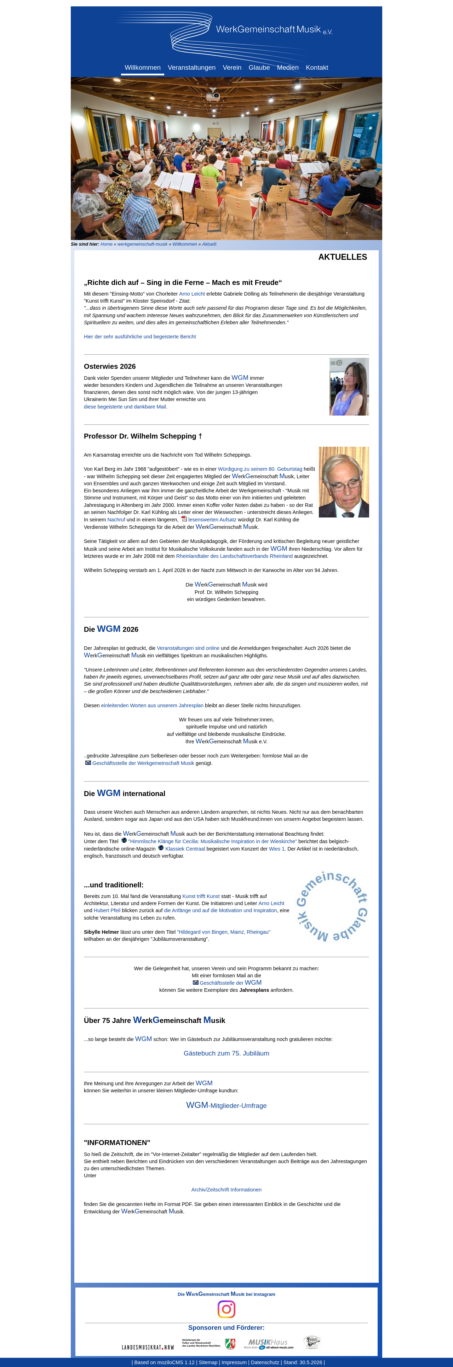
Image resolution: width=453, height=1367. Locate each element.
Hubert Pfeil (107, 910)
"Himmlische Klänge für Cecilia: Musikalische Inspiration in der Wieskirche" (212, 841)
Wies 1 (277, 849)
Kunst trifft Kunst (200, 896)
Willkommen (184, 244)
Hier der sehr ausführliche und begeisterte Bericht (140, 336)
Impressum (234, 1362)
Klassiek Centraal (185, 849)
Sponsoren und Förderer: (226, 1327)
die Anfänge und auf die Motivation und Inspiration (220, 910)
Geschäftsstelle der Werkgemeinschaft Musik (143, 763)
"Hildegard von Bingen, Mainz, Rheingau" (223, 932)
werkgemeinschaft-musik (142, 244)
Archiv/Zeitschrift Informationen (226, 1189)
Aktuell (209, 244)
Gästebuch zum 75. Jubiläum (226, 1053)
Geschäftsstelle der (231, 982)
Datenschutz (265, 1362)
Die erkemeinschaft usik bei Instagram (226, 1305)
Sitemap (208, 1362)
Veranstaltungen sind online (188, 648)
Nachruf (116, 519)
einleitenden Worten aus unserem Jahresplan (152, 705)
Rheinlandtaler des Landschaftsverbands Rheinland (234, 556)
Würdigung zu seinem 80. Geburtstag (260, 469)
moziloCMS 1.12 (176, 1362)
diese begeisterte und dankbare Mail (125, 407)
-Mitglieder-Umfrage (226, 1105)
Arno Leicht (192, 294)
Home (107, 244)
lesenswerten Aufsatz (212, 519)
